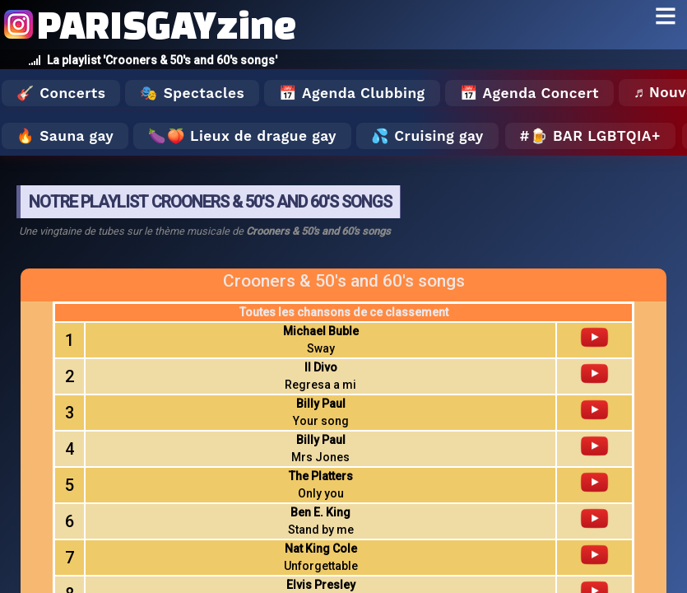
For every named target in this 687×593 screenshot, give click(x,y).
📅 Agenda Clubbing (352, 93)
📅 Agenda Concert (529, 93)
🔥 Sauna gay (65, 136)
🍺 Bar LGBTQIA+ (595, 136)
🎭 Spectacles (192, 93)
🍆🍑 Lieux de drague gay (242, 136)
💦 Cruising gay (427, 136)
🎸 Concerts (60, 93)
